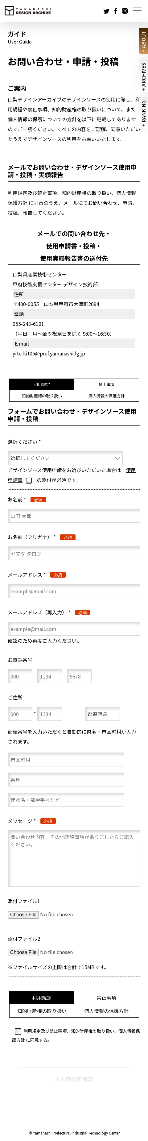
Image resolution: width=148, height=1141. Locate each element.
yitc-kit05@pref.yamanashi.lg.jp (49, 353)
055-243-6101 (28, 323)
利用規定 (42, 384)
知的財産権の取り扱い (42, 396)
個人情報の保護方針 (106, 396)
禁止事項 (106, 384)
